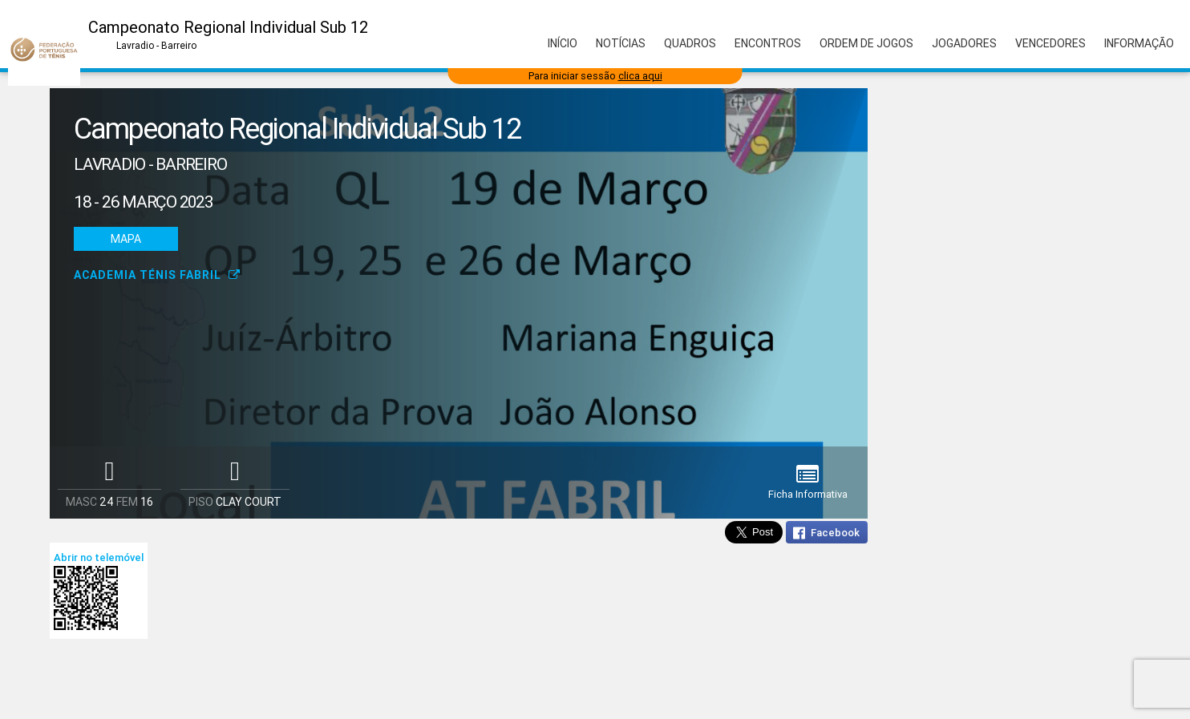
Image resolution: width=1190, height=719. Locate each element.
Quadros (690, 43)
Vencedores (1050, 43)
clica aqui (640, 76)
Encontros (768, 43)
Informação (1139, 43)
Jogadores (964, 43)
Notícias (621, 43)
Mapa (126, 239)
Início (562, 43)
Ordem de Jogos (866, 43)
